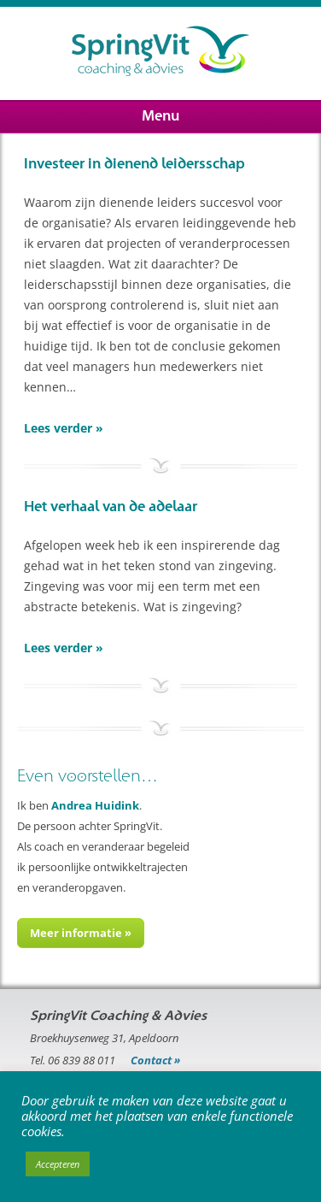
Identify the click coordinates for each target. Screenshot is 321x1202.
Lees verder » (63, 428)
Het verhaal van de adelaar (110, 507)
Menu (160, 116)
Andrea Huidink (95, 805)
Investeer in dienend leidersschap (134, 164)
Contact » (155, 1060)
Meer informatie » (80, 932)
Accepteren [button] (57, 1164)
